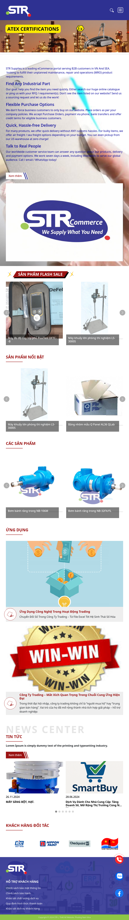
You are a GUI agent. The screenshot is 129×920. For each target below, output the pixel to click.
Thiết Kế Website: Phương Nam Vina (75, 917)
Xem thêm (15, 176)
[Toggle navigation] (120, 10)
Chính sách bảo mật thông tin (23, 888)
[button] (122, 313)
